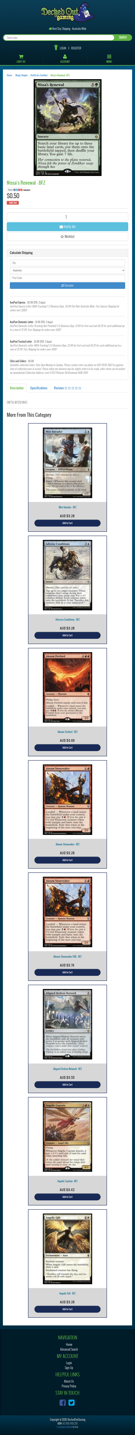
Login (63, 48)
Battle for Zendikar (39, 75)
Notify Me (68, 226)
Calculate (67, 285)
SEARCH (123, 37)
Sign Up (69, 1368)
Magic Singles (21, 75)
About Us (69, 1381)
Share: (17, 189)
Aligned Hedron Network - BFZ (67, 1069)
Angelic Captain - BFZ (67, 1181)
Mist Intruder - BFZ (67, 507)
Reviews (67, 388)
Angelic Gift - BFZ (67, 1293)
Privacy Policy (69, 1386)
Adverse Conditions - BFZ (68, 619)
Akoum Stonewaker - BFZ (67, 844)
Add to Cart (67, 523)
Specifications (38, 388)
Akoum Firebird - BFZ (68, 732)
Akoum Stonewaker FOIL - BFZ (67, 956)
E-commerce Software (64, 1427)
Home (9, 75)
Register (76, 48)
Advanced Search (69, 1349)
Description (17, 388)
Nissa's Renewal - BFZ (60, 75)
